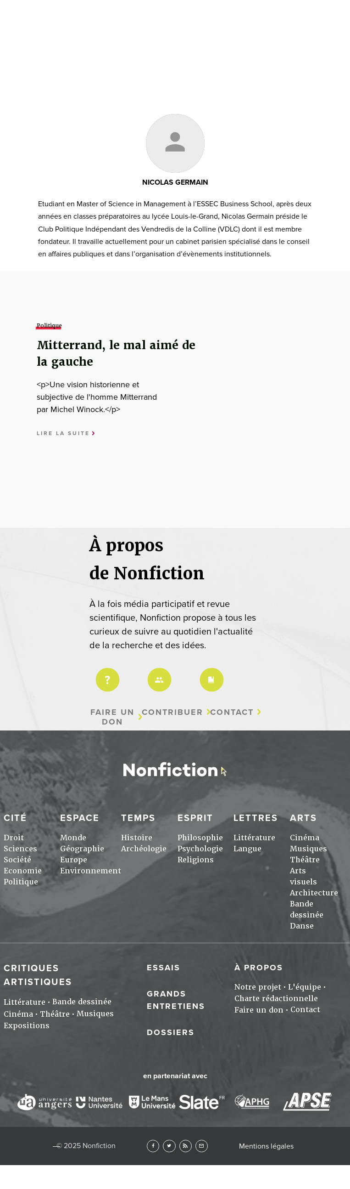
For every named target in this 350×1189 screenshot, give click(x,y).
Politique (21, 882)
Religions (196, 860)
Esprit (195, 818)
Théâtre (305, 860)
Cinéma (304, 838)
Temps (138, 818)
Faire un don (112, 717)
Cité (15, 818)
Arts (303, 818)
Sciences (20, 849)
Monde (73, 838)
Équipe (158, 674)
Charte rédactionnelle (276, 998)
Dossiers (170, 1032)
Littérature (254, 838)
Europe (73, 860)
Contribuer (172, 712)
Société (17, 860)
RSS (185, 1146)
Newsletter (201, 1146)
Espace (80, 818)
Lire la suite (63, 433)
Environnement (90, 871)
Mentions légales (266, 1146)
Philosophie (200, 838)
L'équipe (304, 987)
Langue (247, 849)
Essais (163, 968)
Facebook (153, 1146)
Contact (232, 712)
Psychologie (200, 849)
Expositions (27, 1025)
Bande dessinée (81, 1002)
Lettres (255, 818)
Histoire (136, 838)
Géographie (82, 849)
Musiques (308, 849)
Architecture (314, 893)
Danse (302, 926)
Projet (106, 674)
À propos (258, 968)
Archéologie (144, 849)
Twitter (169, 1146)
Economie (23, 871)
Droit (14, 838)
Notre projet (257, 987)
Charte (210, 674)
